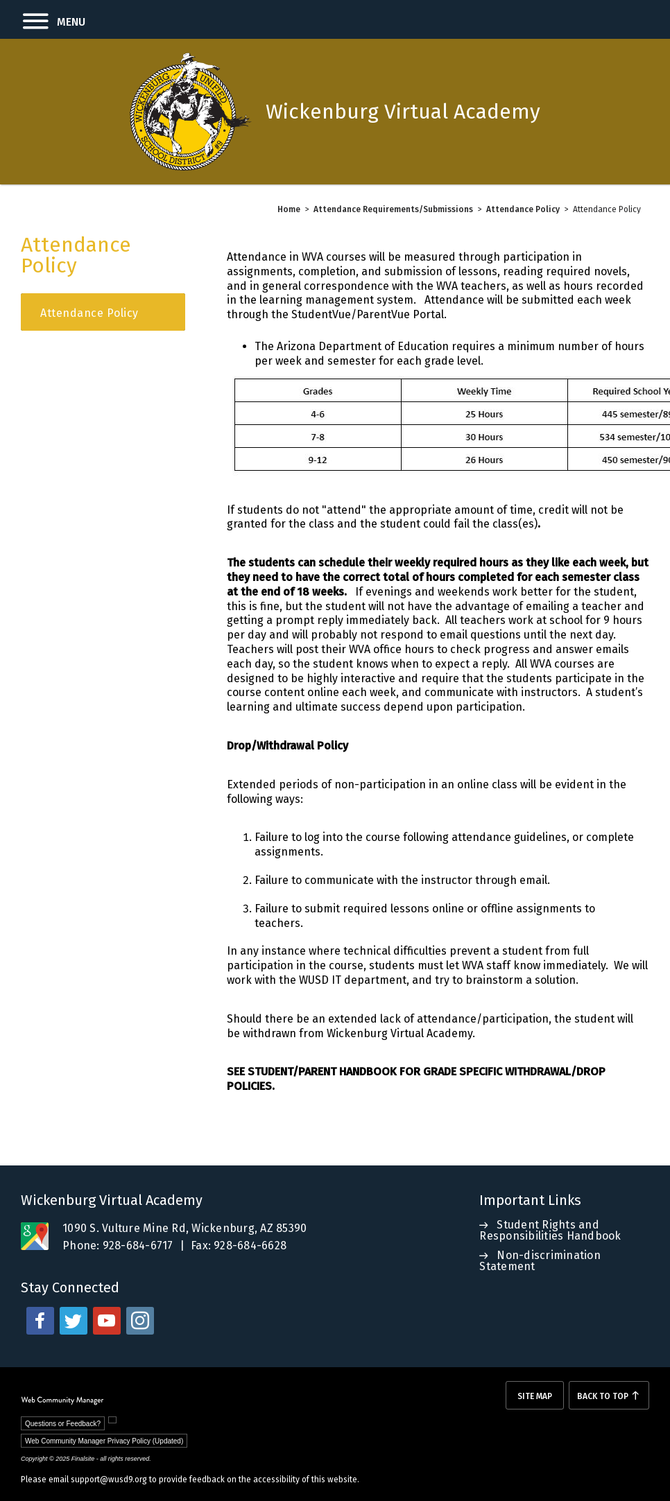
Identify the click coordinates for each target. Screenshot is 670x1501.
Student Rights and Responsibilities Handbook (550, 1230)
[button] (42, 19)
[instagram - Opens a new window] (140, 1321)
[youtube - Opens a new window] (107, 1321)
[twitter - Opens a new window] (73, 1321)
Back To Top (602, 1396)
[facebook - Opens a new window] (40, 1321)
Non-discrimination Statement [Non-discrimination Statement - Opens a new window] (540, 1261)
